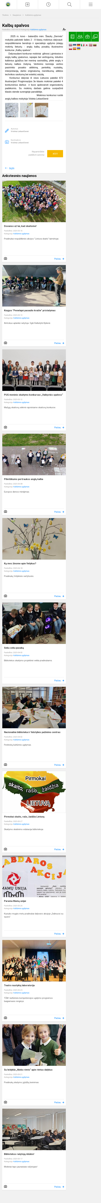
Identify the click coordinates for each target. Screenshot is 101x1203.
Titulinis (5, 15)
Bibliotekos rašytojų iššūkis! (19, 1154)
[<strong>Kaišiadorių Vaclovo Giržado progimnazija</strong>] (8, 4)
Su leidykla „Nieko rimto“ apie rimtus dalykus (28, 1069)
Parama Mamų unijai (15, 901)
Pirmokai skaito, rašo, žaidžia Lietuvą (24, 816)
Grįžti (11, 168)
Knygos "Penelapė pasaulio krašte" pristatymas (30, 310)
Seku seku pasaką (14, 647)
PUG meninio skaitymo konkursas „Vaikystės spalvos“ (33, 394)
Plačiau (57, 259)
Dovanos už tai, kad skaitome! (20, 226)
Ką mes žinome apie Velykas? (20, 563)
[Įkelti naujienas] (27, 4)
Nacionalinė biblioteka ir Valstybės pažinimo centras (32, 732)
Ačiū (55, 153)
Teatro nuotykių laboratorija (19, 985)
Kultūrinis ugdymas (33, 15)
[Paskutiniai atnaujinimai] (48, 4)
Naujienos (17, 15)
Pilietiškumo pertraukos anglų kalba (23, 479)
